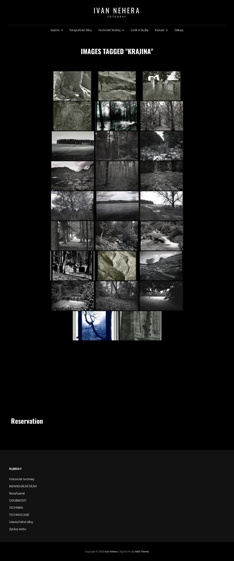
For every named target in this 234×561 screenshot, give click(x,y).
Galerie (55, 30)
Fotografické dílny (81, 30)
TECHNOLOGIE (19, 515)
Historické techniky (21, 479)
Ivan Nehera (117, 10)
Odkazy (179, 30)
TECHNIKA (16, 507)
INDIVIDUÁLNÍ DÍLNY (23, 486)
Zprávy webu (17, 529)
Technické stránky (109, 30)
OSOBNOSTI (17, 500)
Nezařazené (17, 493)
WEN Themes (142, 551)
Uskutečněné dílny (21, 522)
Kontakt (159, 30)
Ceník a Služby (139, 30)
